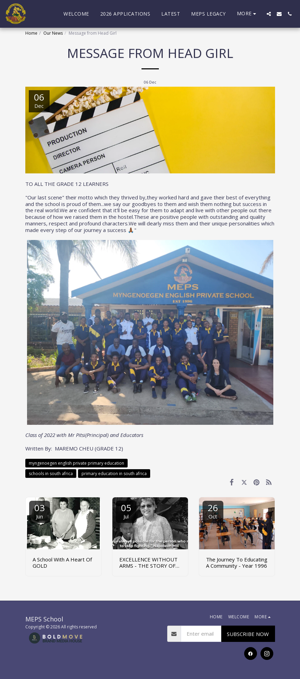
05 (126, 510)
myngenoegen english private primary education (76, 463)
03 (39, 510)
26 (213, 510)
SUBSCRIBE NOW (248, 633)
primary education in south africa (114, 473)
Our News (53, 33)
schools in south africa (51, 473)
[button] (269, 13)
